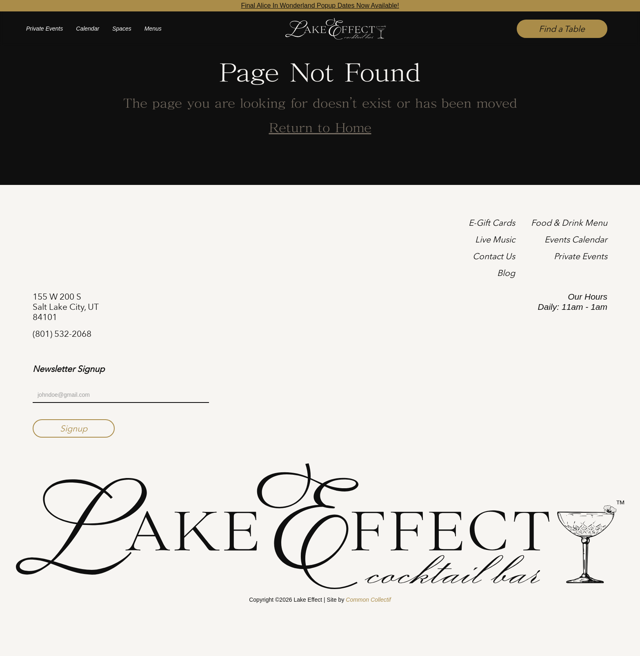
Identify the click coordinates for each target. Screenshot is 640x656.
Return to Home (320, 129)
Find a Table (562, 29)
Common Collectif (368, 599)
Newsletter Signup (68, 369)
